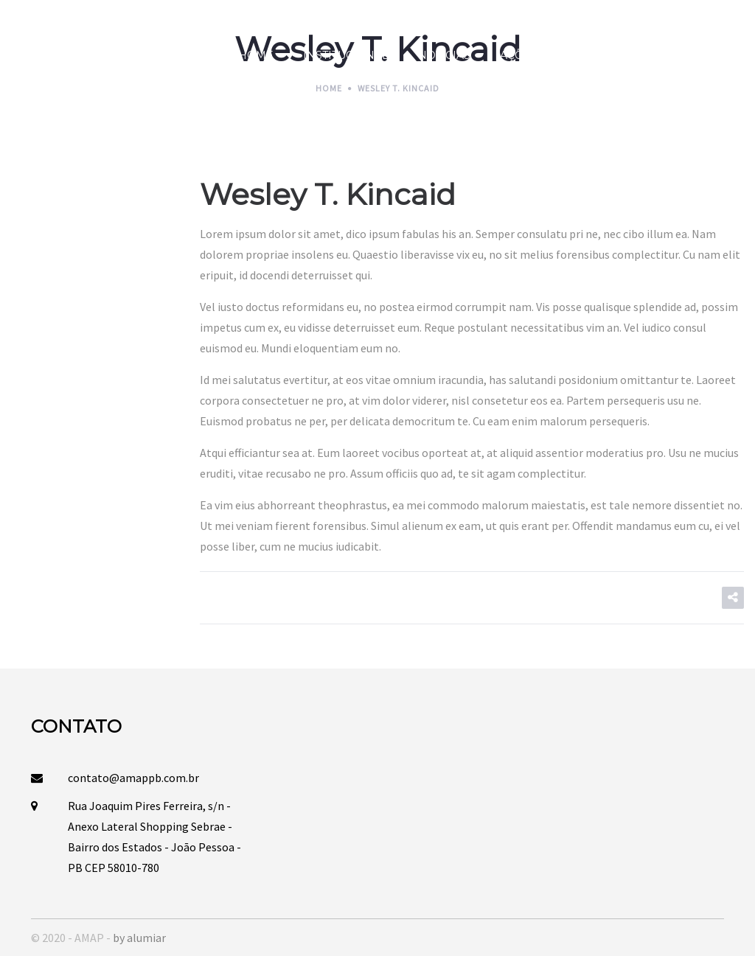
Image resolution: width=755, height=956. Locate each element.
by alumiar (139, 937)
